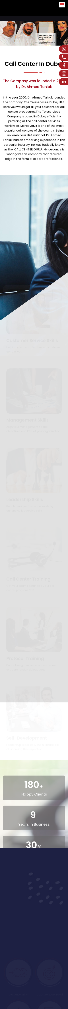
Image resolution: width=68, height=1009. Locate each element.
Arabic (50, 12)
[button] (1, 29)
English (62, 12)
